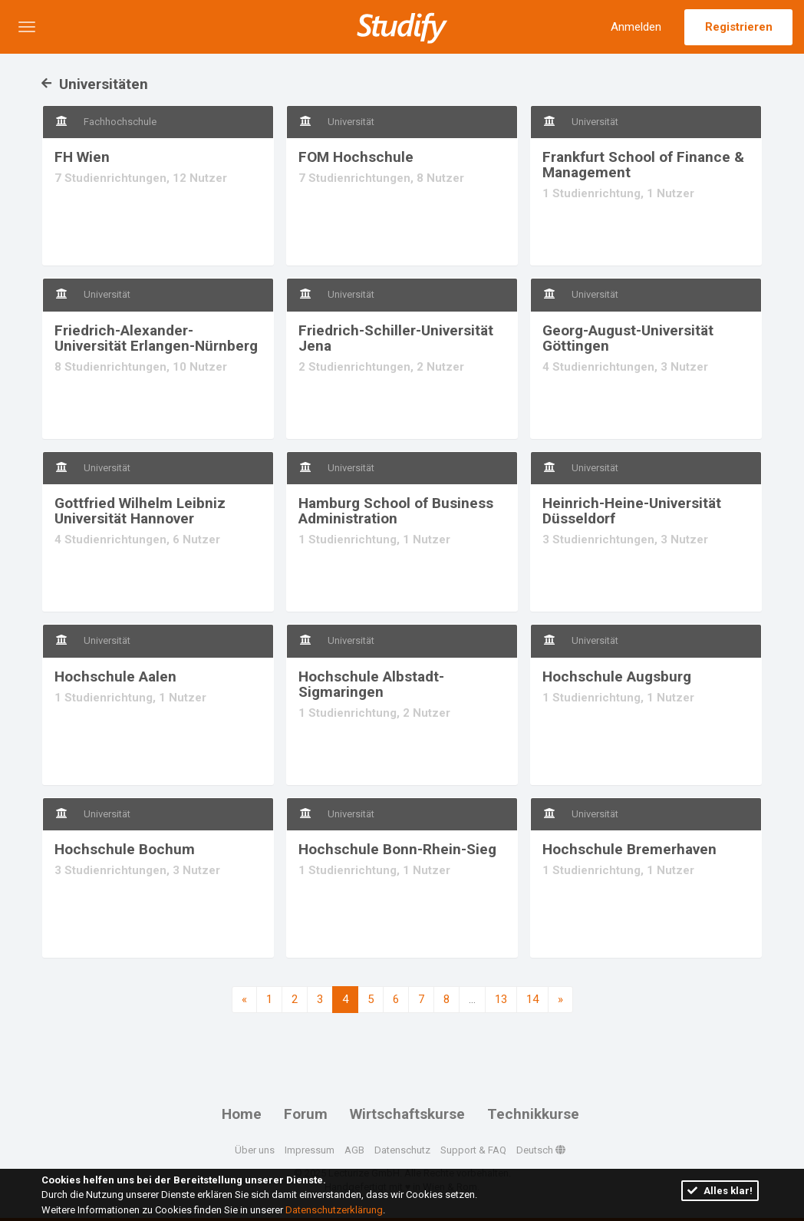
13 (501, 999)
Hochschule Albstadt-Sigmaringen (371, 684)
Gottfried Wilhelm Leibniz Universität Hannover (140, 510)
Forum (306, 1114)
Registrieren (739, 27)
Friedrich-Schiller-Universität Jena (395, 338)
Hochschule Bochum (124, 849)
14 (532, 999)
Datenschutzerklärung (334, 1210)
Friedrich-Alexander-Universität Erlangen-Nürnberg (156, 338)
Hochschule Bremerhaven (629, 849)
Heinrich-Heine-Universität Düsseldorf (631, 510)
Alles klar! (720, 1190)
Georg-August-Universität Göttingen (627, 338)
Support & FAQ (473, 1150)
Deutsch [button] (540, 1150)
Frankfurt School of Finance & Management (643, 164)
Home (242, 1114)
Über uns (255, 1150)
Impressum (309, 1150)
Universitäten (94, 84)
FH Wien (82, 157)
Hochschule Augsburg (616, 676)
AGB (354, 1150)
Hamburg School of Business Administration (395, 510)
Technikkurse (533, 1114)
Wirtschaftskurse (407, 1114)
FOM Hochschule (356, 157)
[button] (27, 27)
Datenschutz (402, 1150)
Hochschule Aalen (115, 676)
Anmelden (636, 27)
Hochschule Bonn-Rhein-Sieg (397, 849)
